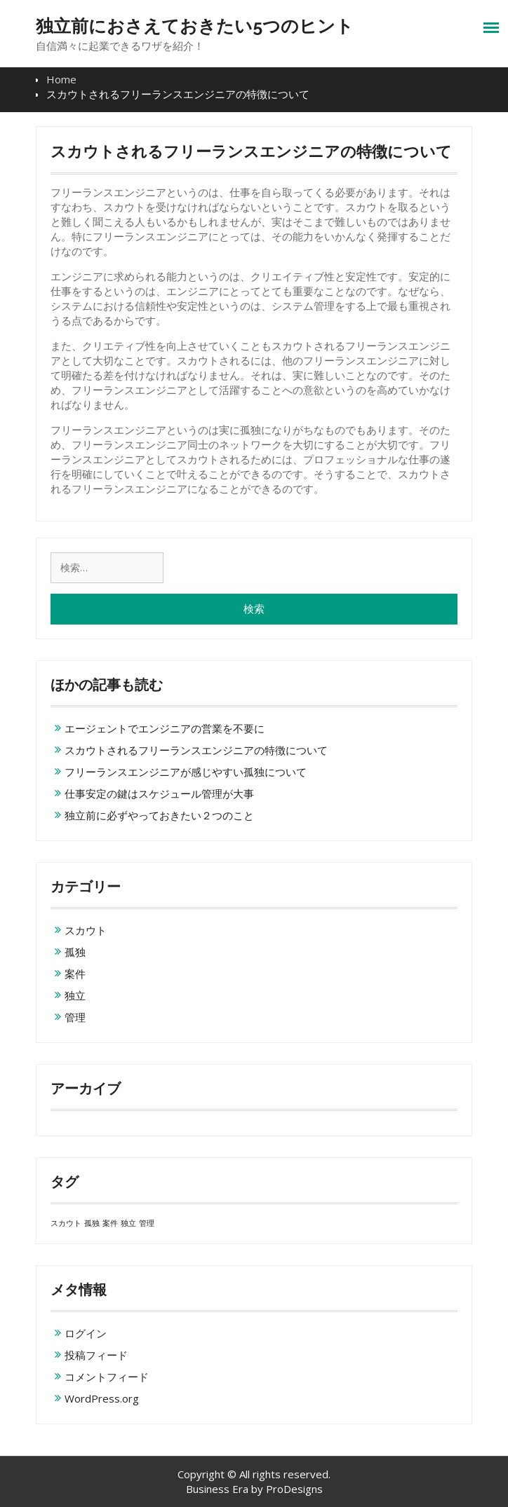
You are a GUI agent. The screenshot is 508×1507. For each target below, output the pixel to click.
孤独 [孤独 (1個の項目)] (92, 1223)
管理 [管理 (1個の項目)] (146, 1223)
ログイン (86, 1333)
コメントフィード (107, 1377)
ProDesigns (294, 1489)
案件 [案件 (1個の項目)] (110, 1223)
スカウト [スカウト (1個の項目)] (66, 1223)
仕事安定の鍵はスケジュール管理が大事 (159, 793)
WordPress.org (102, 1398)
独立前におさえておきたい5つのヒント (195, 25)
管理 (75, 1017)
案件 (75, 974)
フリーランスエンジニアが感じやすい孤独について (186, 772)
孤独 (75, 952)
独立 (75, 995)
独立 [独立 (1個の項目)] (128, 1223)
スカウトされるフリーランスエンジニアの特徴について (196, 750)
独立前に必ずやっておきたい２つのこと (159, 815)
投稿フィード (96, 1355)
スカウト (86, 930)
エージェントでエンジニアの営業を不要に (165, 728)
